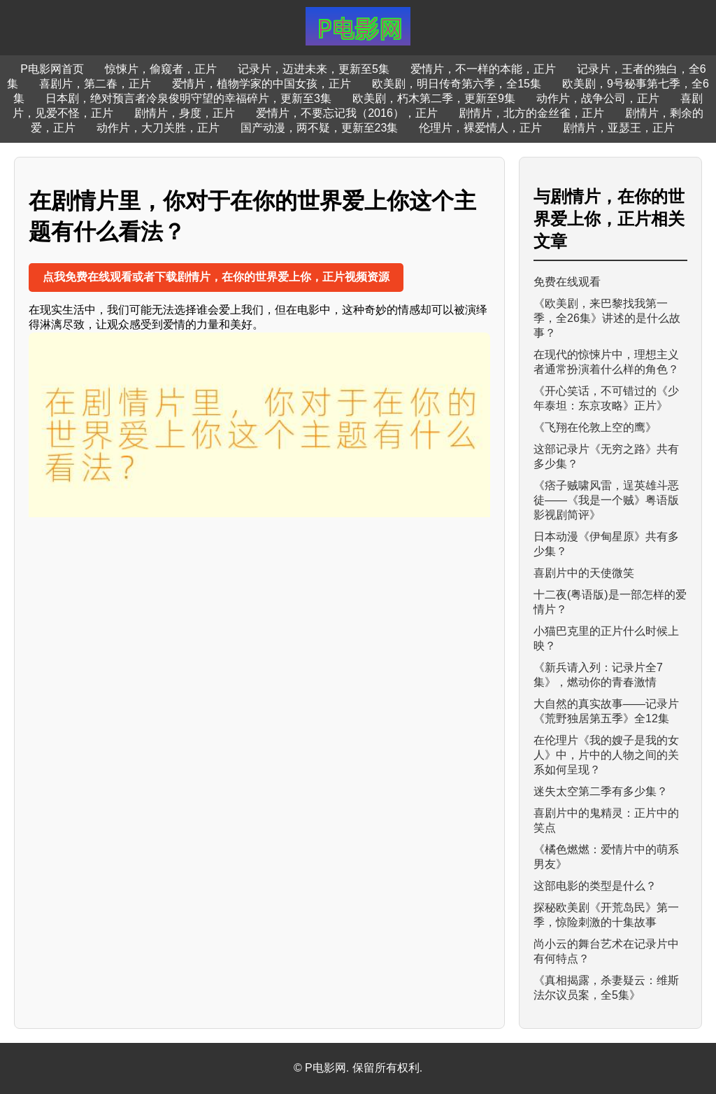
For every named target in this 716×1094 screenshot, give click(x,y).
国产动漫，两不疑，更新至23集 (320, 128)
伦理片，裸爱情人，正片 (480, 128)
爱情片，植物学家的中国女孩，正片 (261, 84)
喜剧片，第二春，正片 (95, 84)
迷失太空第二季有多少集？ (601, 791)
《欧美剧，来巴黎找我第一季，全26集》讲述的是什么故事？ (607, 318)
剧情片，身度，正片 (184, 113)
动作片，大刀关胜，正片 (158, 128)
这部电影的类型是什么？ (595, 886)
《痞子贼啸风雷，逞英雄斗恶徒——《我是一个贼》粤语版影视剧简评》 (606, 500)
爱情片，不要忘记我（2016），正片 (347, 113)
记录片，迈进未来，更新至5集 (313, 69)
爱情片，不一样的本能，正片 (483, 69)
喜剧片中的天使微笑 (584, 573)
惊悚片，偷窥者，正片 (161, 69)
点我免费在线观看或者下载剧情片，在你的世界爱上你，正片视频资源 (216, 277)
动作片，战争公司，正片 (597, 98)
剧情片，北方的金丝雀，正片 (531, 113)
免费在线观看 (567, 282)
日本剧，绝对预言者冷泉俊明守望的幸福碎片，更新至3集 (188, 98)
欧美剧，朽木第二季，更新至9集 (433, 98)
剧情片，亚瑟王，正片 (619, 128)
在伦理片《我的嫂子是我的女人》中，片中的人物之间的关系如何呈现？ (606, 755)
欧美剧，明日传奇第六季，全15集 (456, 84)
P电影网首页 (52, 69)
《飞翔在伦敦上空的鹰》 (595, 427)
